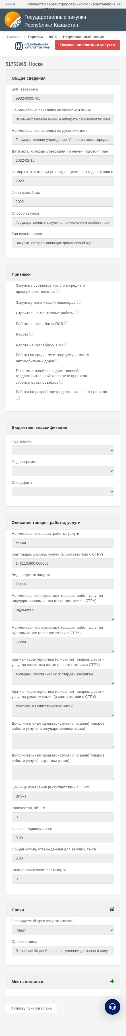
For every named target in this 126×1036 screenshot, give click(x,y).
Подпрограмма (25, 462)
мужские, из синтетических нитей (63, 709)
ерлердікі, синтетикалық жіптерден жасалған (63, 677)
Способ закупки (25, 213)
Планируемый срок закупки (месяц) (43, 921)
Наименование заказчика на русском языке (50, 130)
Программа (21, 441)
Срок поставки (24, 942)
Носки (63, 645)
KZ (109, 4)
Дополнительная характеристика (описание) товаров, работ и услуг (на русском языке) (59, 758)
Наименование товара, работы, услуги (45, 533)
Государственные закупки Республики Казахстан (45, 21)
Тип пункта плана (27, 234)
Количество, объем (28, 808)
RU (119, 4)
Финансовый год (26, 192)
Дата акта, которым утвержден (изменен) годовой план (60, 151)
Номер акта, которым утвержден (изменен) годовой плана (62, 172)
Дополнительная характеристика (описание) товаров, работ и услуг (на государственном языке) (59, 726)
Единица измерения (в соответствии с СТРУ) (51, 787)
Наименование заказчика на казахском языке (51, 110)
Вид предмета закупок (31, 575)
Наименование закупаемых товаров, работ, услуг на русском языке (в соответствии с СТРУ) (57, 630)
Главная (14, 37)
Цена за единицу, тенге (32, 829)
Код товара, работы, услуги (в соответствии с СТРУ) (57, 554)
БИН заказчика (25, 89)
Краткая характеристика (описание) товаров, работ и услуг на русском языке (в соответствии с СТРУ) (58, 694)
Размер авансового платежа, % (39, 870)
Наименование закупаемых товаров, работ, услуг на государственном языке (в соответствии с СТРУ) (57, 598)
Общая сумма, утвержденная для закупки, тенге (54, 849)
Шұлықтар (63, 613)
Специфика (22, 482)
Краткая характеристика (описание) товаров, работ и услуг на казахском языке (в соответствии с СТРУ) (58, 662)
